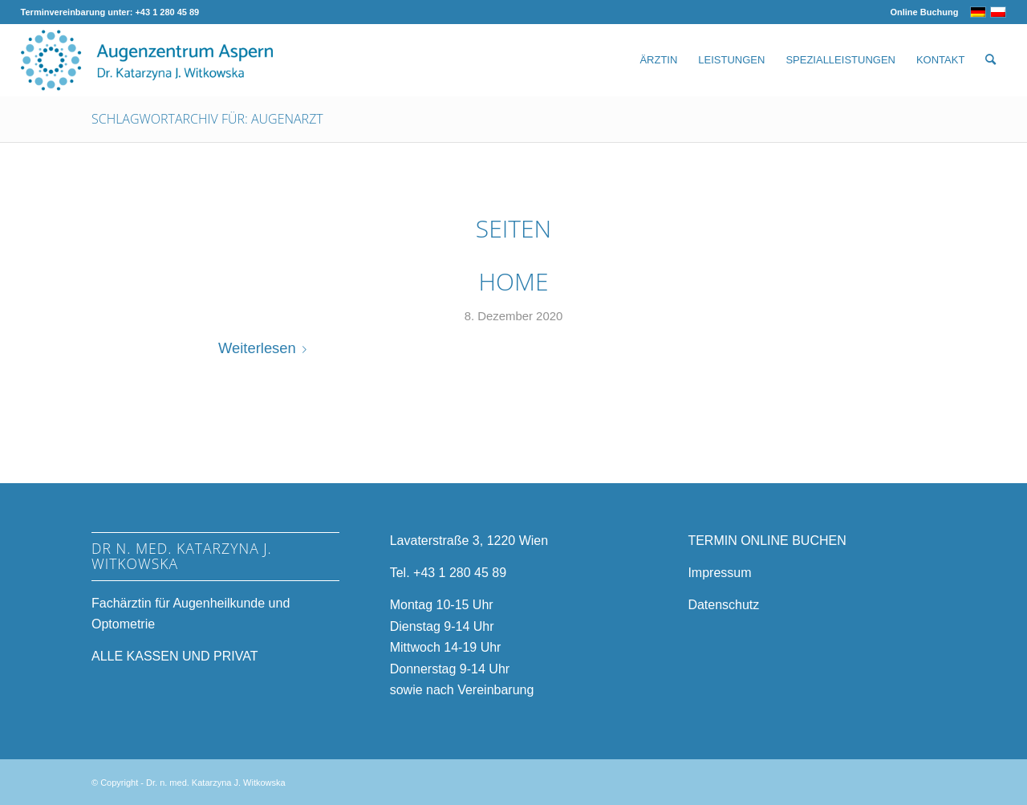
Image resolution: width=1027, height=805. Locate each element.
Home (514, 281)
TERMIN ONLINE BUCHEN (767, 540)
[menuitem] (920, 12)
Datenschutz (723, 605)
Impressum (719, 572)
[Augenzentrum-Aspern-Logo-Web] (147, 60)
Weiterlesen (265, 347)
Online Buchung (924, 12)
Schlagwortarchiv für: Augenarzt (207, 119)
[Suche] (990, 60)
